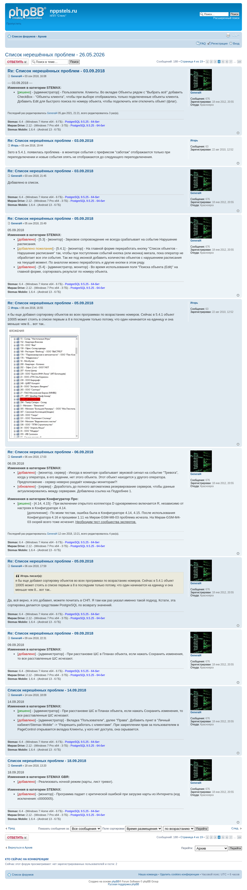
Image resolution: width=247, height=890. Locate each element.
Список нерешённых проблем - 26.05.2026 (55, 54)
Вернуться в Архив (20, 847)
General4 (16, 76)
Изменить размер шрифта (235, 35)
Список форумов (23, 36)
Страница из (192, 61)
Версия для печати (228, 35)
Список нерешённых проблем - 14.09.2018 (47, 690)
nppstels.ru (63, 11)
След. (235, 828)
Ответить (17, 62)
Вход (236, 43)
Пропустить (13, 23)
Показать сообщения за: (69, 828)
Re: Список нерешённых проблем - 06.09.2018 (50, 452)
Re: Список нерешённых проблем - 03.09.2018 (56, 71)
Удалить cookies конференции (179, 874)
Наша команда (147, 874)
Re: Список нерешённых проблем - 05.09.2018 (50, 218)
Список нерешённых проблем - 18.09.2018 (47, 760)
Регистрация (219, 43)
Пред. (11, 828)
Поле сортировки (132, 828)
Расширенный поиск (226, 17)
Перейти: (187, 848)
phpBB (115, 881)
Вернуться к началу (238, 133)
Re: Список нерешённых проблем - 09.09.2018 (50, 633)
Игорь (15, 145)
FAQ (203, 43)
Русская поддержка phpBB (123, 884)
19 (239, 61)
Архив (42, 36)
